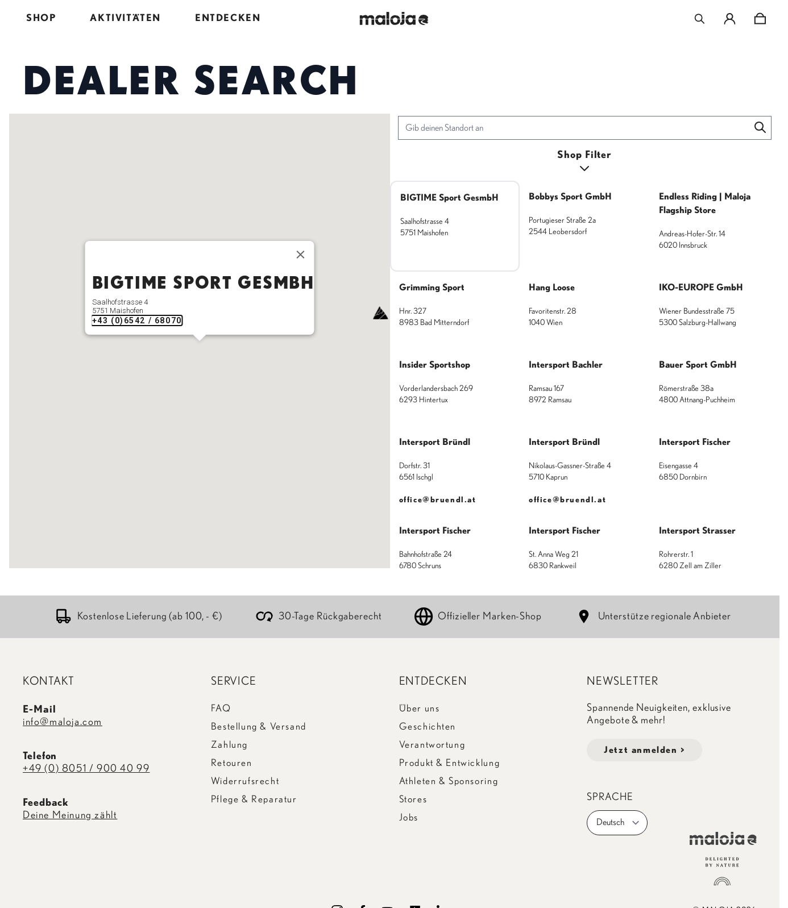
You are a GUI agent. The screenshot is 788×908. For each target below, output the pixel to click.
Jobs (408, 817)
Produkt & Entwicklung (449, 763)
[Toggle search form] (699, 19)
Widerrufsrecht (245, 781)
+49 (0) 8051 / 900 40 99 (86, 769)
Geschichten (428, 726)
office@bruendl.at (437, 500)
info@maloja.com (62, 722)
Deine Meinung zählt (70, 815)
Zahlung (229, 744)
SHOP (41, 18)
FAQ (221, 708)
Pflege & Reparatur (254, 799)
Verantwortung (432, 744)
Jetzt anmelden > (644, 750)
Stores (413, 799)
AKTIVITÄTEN (125, 18)
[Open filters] (585, 162)
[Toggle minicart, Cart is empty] (760, 19)
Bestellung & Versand (258, 726)
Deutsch (618, 822)
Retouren (231, 763)
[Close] (300, 254)
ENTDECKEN (227, 18)
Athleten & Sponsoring (449, 781)
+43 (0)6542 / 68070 (136, 320)
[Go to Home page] (394, 18)
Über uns (419, 708)
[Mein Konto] (729, 19)
